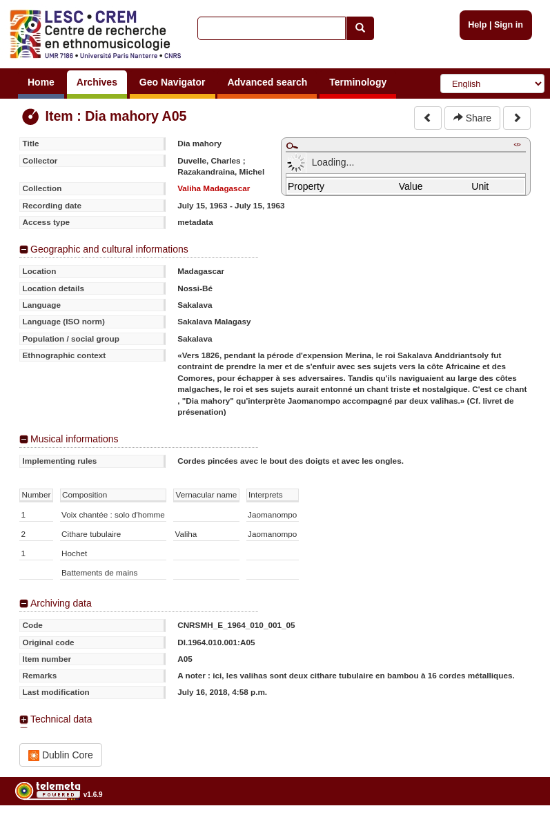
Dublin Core (60, 755)
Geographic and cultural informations (109, 249)
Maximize (292, 145)
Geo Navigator (172, 82)
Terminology (357, 82)
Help (477, 25)
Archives (97, 82)
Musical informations (74, 438)
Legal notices (515, 830)
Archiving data (61, 603)
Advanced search (267, 82)
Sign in (508, 25)
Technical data (61, 719)
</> (516, 144)
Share (472, 118)
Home (41, 82)
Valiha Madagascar (213, 188)
